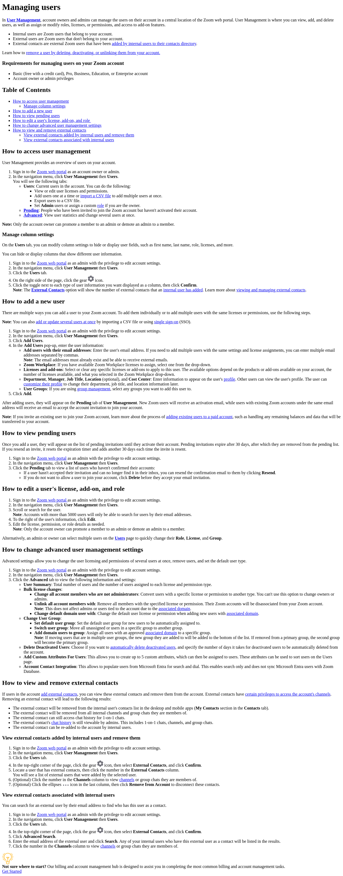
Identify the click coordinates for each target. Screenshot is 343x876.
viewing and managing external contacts (270, 290)
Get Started (11, 871)
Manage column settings (44, 106)
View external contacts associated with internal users (69, 140)
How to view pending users (36, 115)
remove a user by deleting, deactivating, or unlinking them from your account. (93, 52)
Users (120, 538)
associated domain (174, 608)
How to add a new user (32, 111)
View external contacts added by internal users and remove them (79, 135)
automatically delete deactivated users (142, 647)
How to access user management (41, 101)
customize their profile (43, 384)
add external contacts (59, 694)
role (100, 205)
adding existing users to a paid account (199, 416)
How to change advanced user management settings (57, 125)
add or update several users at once (66, 322)
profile (229, 379)
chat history (61, 722)
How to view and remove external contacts (49, 130)
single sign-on (166, 322)
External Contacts (48, 290)
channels (126, 779)
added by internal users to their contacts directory (154, 43)
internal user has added (183, 290)
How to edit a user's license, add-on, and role (52, 120)
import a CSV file (95, 196)
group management (93, 389)
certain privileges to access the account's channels (287, 694)
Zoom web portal (51, 171)
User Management (23, 20)
